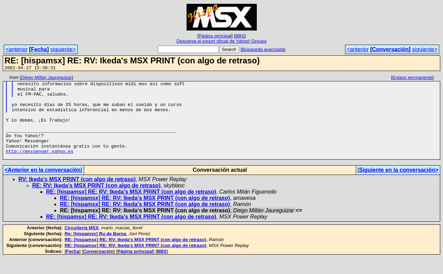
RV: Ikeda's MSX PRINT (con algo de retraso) (77, 196)
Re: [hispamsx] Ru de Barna (95, 250)
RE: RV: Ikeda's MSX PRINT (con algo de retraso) (96, 202)
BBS (240, 35)
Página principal (215, 35)
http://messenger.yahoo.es (39, 166)
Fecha (39, 49)
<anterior (17, 49)
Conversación (390, 49)
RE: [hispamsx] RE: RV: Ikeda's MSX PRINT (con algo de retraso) (131, 208)
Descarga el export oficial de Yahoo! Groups (221, 41)
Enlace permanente (412, 78)
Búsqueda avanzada (263, 49)
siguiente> (62, 49)
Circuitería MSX (82, 244)
